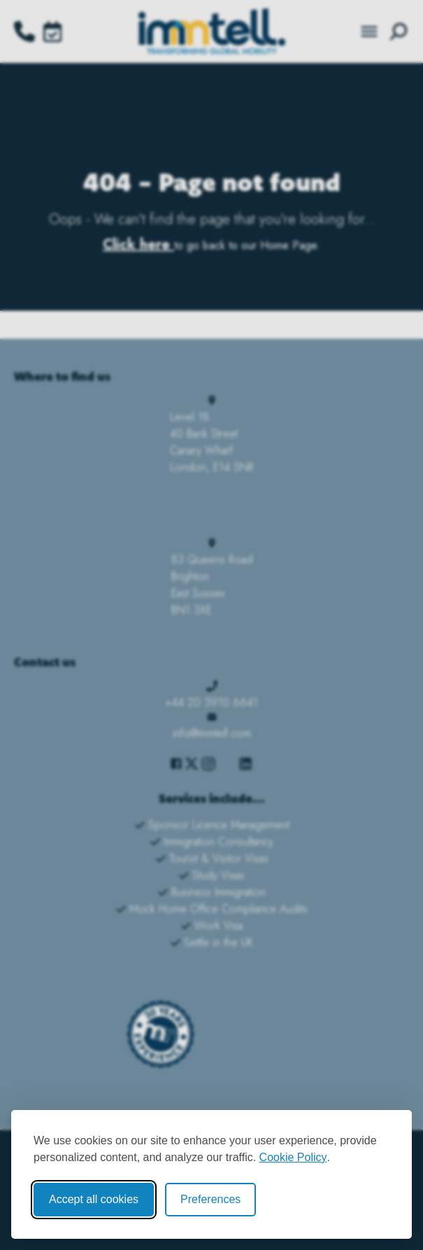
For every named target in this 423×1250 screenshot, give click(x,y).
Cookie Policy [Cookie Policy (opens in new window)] (293, 1157)
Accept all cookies (93, 1199)
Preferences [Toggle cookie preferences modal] (210, 1199)
